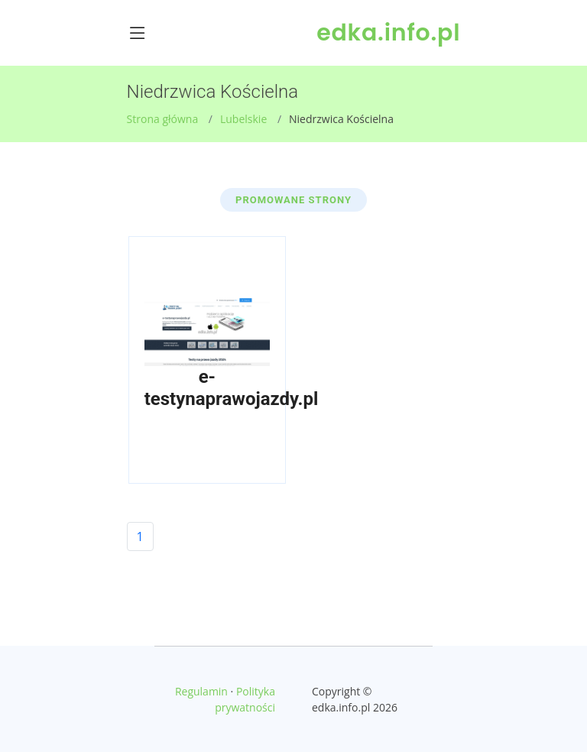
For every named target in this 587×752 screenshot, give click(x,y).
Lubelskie (243, 119)
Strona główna (163, 119)
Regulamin (201, 691)
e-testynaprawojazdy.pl (231, 388)
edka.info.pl (388, 32)
